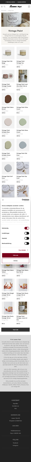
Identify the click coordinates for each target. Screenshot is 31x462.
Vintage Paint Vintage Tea (21, 62)
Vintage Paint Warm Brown (8, 108)
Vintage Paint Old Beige (7, 62)
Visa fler (15, 330)
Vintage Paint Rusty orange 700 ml (22, 294)
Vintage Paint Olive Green (22, 108)
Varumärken (3, 10)
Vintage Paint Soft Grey (7, 177)
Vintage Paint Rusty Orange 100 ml (7, 317)
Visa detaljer (22, 250)
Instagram (15, 445)
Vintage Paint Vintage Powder (6, 85)
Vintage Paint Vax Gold (22, 177)
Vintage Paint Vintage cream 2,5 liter (22, 318)
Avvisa (16, 260)
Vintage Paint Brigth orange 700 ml (8, 294)
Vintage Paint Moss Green (22, 131)
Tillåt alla (15, 255)
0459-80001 (15, 425)
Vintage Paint (11, 10)
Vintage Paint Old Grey (22, 154)
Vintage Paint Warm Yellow (8, 271)
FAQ (15, 408)
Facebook (15, 443)
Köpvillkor (15, 403)
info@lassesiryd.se (15, 430)
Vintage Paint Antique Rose (6, 131)
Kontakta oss (15, 406)
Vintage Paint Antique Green (6, 154)
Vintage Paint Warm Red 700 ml (22, 271)
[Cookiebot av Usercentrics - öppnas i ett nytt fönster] (22, 200)
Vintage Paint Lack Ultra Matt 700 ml (22, 85)
